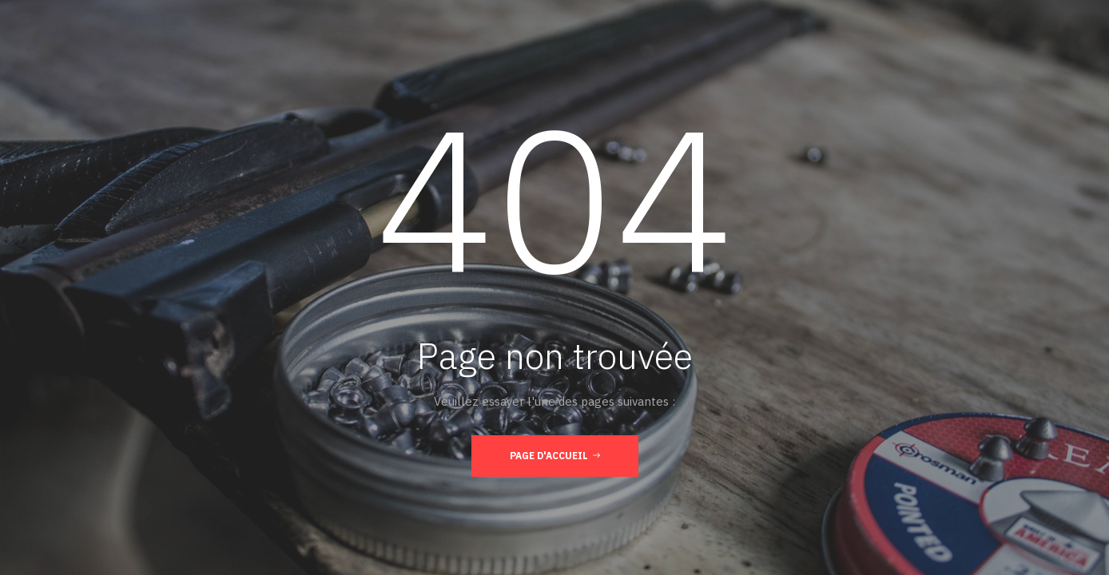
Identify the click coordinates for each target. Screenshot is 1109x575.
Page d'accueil (555, 455)
